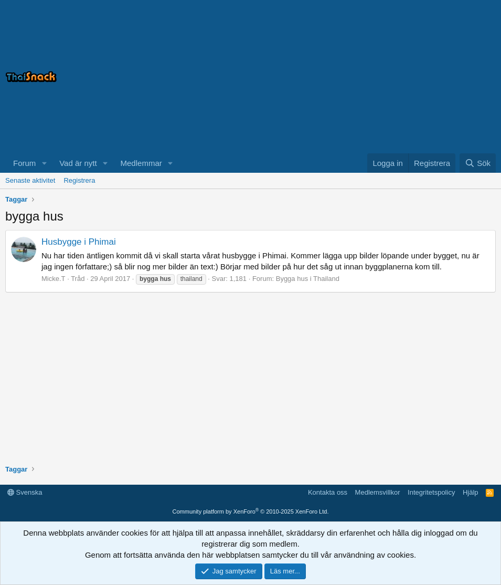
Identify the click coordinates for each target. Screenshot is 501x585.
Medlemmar (141, 163)
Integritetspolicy (431, 492)
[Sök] (478, 163)
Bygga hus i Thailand (307, 279)
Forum (24, 163)
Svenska (24, 492)
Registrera (79, 180)
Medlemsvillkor (377, 492)
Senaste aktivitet (30, 180)
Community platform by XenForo (251, 511)
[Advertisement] (364, 76)
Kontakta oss (327, 492)
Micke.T (53, 279)
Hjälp (470, 492)
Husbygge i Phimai (78, 242)
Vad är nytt (78, 163)
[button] (44, 163)
